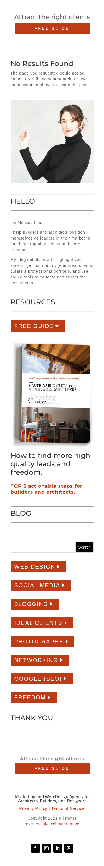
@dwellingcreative (61, 824)
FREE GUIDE (52, 28)
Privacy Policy (33, 808)
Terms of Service (68, 808)
